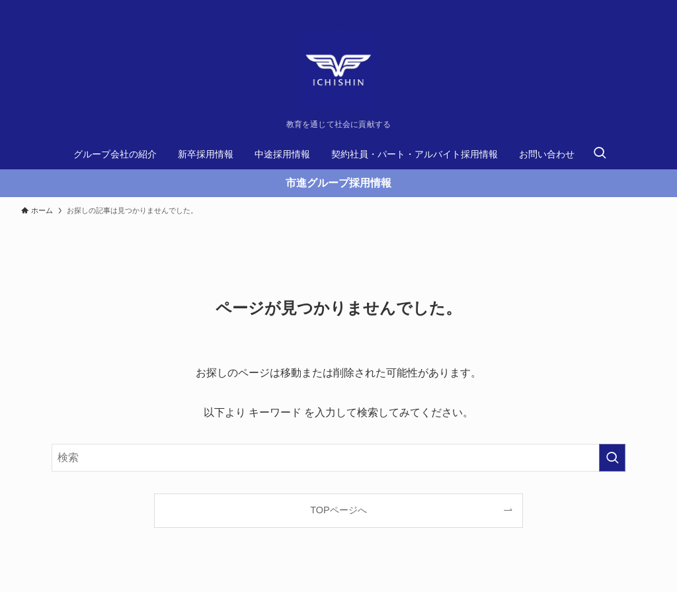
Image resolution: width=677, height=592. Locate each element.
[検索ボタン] (599, 154)
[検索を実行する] (612, 458)
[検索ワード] (338, 458)
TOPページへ (338, 510)
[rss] (647, 7)
